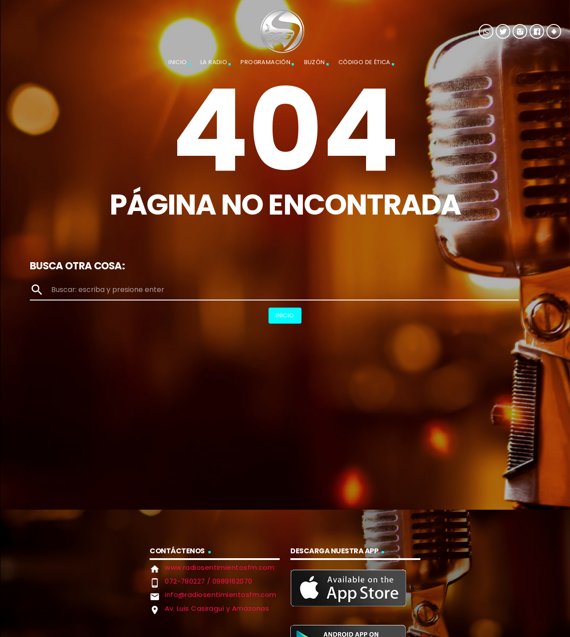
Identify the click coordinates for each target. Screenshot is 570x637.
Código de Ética (364, 62)
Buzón (314, 62)
